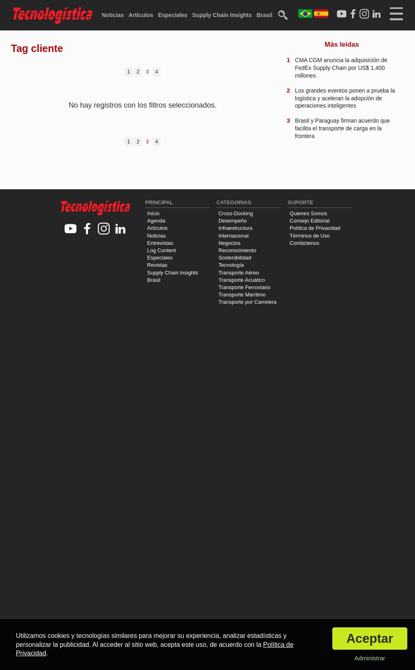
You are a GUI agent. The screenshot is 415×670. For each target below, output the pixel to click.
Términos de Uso (310, 236)
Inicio (153, 213)
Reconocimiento (237, 250)
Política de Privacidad (315, 228)
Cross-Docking (235, 213)
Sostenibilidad (234, 258)
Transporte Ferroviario (244, 287)
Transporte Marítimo (242, 295)
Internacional (233, 236)
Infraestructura (235, 228)
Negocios (229, 243)
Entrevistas (160, 243)
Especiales (172, 15)
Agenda (156, 221)
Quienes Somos (308, 213)
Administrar (369, 658)
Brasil (264, 15)
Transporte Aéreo (238, 273)
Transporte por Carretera (247, 302)
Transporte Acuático (241, 280)
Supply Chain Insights (222, 15)
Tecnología (231, 265)
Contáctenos (304, 243)
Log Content (161, 250)
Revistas (157, 265)
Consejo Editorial (309, 221)
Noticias (113, 15)
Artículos (140, 15)
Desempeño (232, 221)
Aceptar (370, 638)
